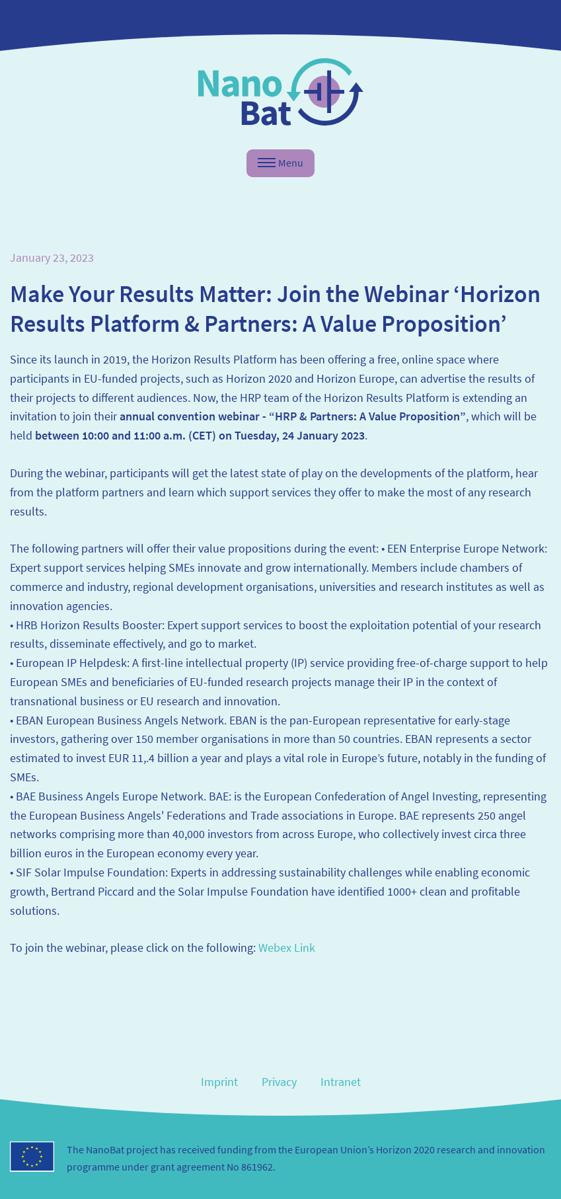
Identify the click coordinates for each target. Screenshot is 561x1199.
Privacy (279, 1081)
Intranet (340, 1081)
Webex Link (286, 947)
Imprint (219, 1081)
